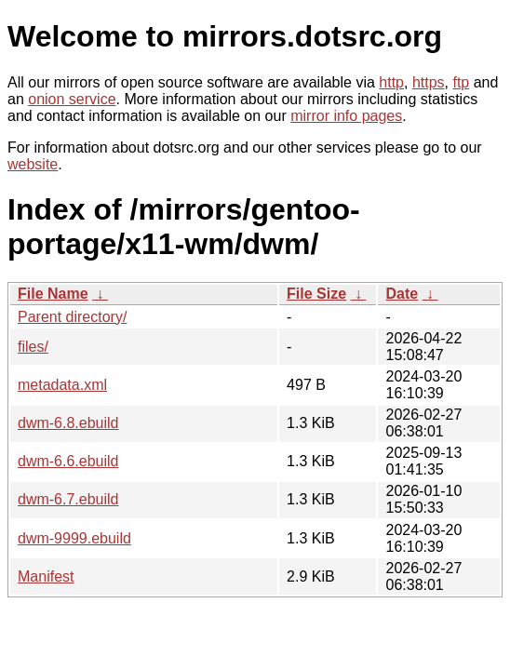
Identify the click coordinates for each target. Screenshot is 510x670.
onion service (71, 99)
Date (401, 294)
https (428, 82)
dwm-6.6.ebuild (68, 461)
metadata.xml (62, 385)
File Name (53, 294)
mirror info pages (346, 116)
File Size (316, 294)
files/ (33, 347)
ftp (460, 82)
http (391, 82)
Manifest (46, 576)
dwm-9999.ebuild (74, 538)
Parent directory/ (72, 317)
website (32, 164)
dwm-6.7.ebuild (68, 499)
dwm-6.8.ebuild (68, 423)
